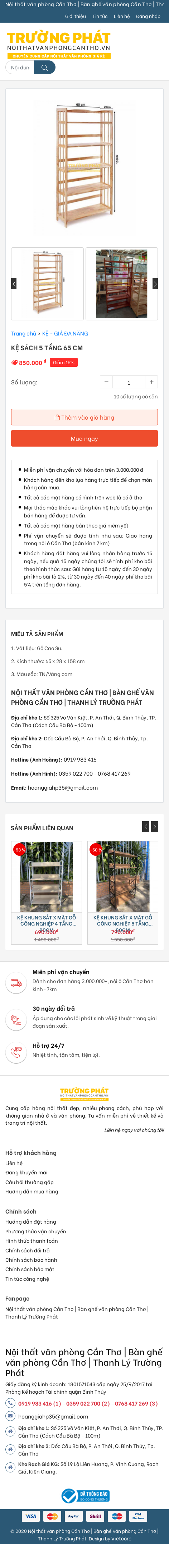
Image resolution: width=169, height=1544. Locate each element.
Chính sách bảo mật (29, 1269)
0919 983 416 (80, 759)
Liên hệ (122, 16)
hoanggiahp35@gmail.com (63, 787)
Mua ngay (84, 438)
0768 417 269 (114, 773)
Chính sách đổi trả (27, 1250)
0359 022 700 (76, 773)
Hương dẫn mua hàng (31, 1191)
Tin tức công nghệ (27, 1278)
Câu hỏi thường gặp (29, 1182)
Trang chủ (23, 333)
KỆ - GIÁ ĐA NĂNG (65, 333)
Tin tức (99, 16)
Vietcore (121, 1538)
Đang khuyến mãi (26, 1172)
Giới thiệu (75, 16)
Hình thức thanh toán (31, 1240)
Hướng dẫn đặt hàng (30, 1221)
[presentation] (13, 283)
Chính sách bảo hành (31, 1259)
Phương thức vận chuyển (35, 1231)
